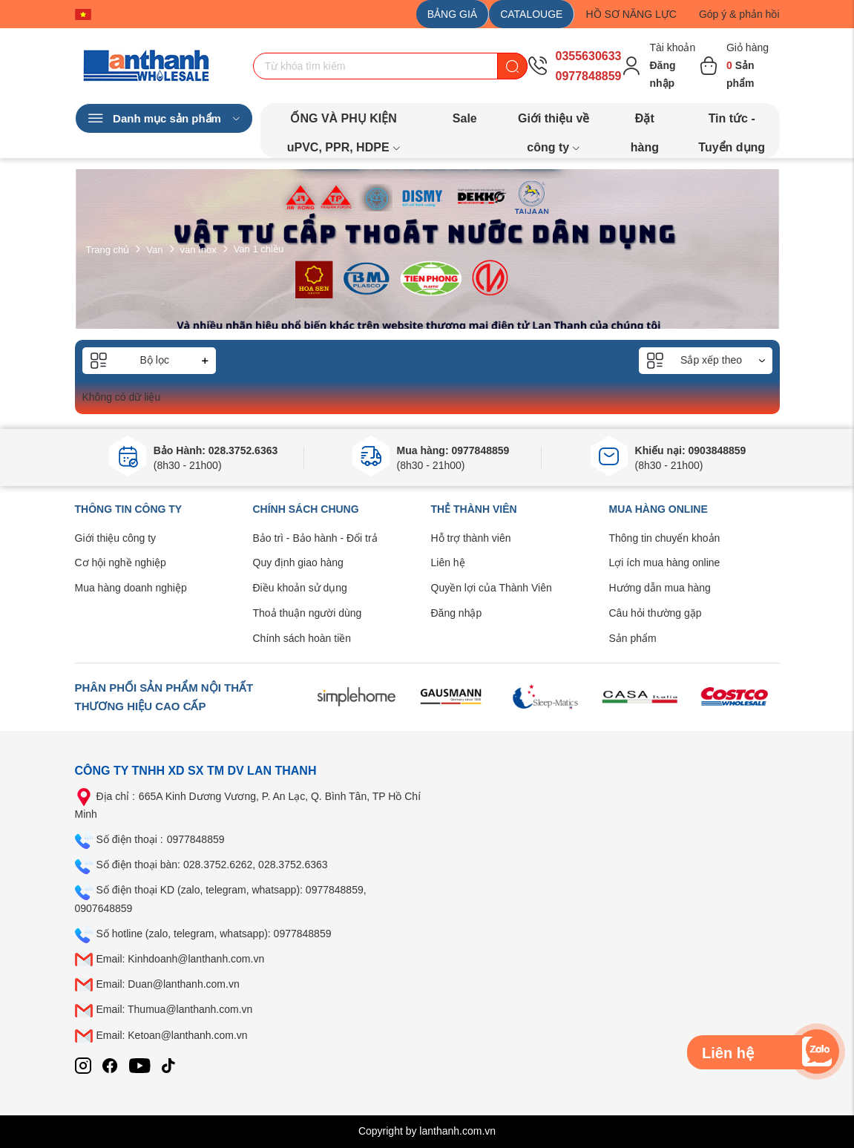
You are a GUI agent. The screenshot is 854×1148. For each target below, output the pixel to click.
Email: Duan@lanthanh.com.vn (168, 984)
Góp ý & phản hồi (739, 14)
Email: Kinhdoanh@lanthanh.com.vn (180, 959)
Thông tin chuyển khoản (664, 538)
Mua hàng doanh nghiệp (131, 588)
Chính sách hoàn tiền (302, 638)
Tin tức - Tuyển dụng (731, 122)
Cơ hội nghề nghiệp (120, 562)
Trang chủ (108, 249)
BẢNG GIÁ (452, 14)
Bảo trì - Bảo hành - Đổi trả (315, 538)
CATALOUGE (531, 14)
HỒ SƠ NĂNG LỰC (630, 14)
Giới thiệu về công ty (553, 122)
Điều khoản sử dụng (300, 588)
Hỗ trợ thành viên (471, 538)
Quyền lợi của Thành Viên (491, 588)
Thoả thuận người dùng (307, 613)
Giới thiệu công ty (116, 538)
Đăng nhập (456, 613)
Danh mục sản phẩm (164, 119)
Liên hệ (448, 562)
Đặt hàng (645, 122)
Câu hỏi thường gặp (655, 613)
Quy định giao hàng (298, 562)
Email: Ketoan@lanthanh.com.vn (172, 1035)
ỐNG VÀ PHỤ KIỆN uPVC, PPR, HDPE (344, 122)
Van (154, 249)
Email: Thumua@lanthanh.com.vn (174, 1009)
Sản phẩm (633, 638)
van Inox (198, 249)
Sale (465, 118)
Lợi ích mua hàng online (664, 562)
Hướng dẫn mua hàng (660, 588)
